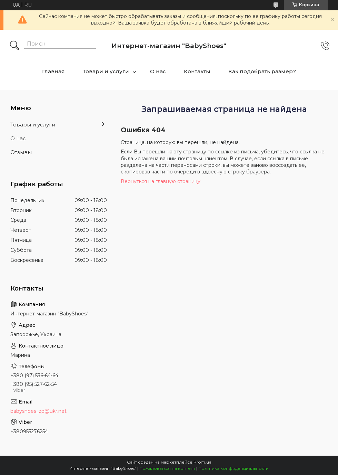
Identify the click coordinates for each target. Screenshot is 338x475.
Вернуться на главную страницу (160, 181)
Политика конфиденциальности (233, 468)
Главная (53, 71)
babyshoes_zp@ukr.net (38, 411)
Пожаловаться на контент (167, 468)
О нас (158, 71)
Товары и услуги (32, 124)
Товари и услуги (106, 71)
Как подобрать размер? (262, 71)
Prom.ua (202, 462)
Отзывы (21, 152)
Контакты (197, 71)
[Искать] (14, 46)
